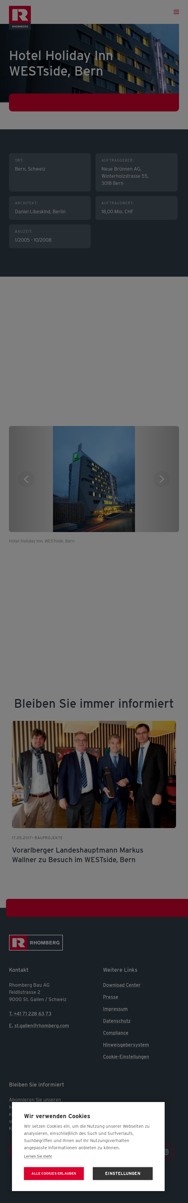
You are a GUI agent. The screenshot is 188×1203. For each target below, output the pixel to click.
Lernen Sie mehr (38, 1156)
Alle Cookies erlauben (53, 1173)
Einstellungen (122, 1173)
